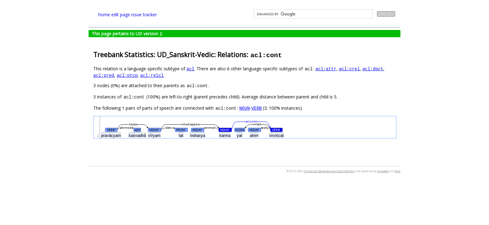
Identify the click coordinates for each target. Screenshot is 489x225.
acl (190, 69)
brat (397, 171)
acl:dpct (372, 69)
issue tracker (144, 15)
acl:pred (103, 75)
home (104, 15)
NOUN (244, 108)
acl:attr (325, 69)
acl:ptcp (127, 75)
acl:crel (349, 69)
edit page (120, 15)
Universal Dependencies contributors (329, 171)
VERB (256, 108)
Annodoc (383, 171)
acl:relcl (152, 75)
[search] (312, 14)
